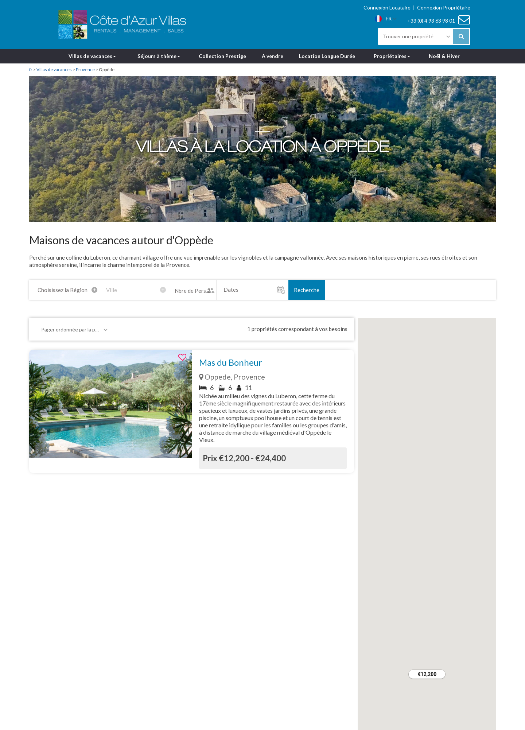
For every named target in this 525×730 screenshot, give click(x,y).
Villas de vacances (92, 56)
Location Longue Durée (327, 56)
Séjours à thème (158, 56)
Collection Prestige (222, 56)
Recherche (306, 290)
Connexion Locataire (387, 7)
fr (30, 69)
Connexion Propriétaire (443, 7)
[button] (183, 404)
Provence (85, 69)
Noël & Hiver (444, 56)
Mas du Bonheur (230, 362)
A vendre (272, 56)
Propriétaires (392, 56)
